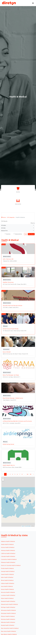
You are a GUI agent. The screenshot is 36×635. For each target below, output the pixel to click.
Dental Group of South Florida (10, 328)
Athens (13, 467)
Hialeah (10, 307)
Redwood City (6, 260)
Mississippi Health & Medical (8, 613)
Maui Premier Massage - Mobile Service (13, 398)
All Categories (10, 217)
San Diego (11, 376)
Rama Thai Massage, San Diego (11, 375)
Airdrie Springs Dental (8, 444)
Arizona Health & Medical (7, 547)
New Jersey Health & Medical (8, 631)
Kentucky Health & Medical (8, 592)
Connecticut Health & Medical (8, 559)
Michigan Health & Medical (8, 607)
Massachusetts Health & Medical (9, 604)
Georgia (16, 467)
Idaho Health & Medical (7, 577)
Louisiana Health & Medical (8, 595)
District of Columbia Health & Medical (10, 565)
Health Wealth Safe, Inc (9, 465)
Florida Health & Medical (7, 568)
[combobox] (17, 225)
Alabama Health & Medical (8, 541)
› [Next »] (33, 474)
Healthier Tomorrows (8, 282)
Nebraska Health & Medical (8, 622)
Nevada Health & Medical (7, 625)
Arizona (16, 423)
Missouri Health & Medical (8, 616)
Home (3, 217)
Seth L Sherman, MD (8, 259)
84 (27, 474)
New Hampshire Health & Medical (9, 628)
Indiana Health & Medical (7, 583)
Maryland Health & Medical (8, 601)
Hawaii (11, 400)
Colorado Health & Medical (8, 556)
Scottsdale (12, 423)
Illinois (22, 284)
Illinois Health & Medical (7, 580)
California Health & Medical (8, 553)
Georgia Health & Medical (7, 571)
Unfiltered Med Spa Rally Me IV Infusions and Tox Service (17, 421)
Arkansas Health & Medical (8, 550)
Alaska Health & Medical (7, 544)
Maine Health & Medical (7, 598)
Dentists (8, 234)
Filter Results (31, 234)
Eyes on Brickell (6, 352)
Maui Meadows (6, 400)
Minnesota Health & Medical (8, 610)
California (12, 260)
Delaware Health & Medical (8, 562)
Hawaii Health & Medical (7, 574)
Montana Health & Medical (8, 619)
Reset (26, 234)
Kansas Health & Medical (7, 589)
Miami (20, 353)
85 (30, 474)
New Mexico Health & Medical (9, 634)
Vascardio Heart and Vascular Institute (12, 305)
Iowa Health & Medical (7, 586)
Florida (14, 307)
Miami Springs (17, 330)
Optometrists (18, 234)
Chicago (18, 284)
